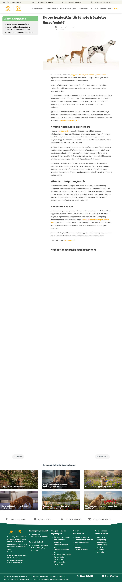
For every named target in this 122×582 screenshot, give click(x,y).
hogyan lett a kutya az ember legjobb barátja (88, 75)
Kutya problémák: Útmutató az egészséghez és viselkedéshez (17, 28)
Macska (93, 8)
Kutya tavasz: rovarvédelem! (17, 24)
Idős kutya (83, 8)
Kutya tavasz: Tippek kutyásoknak (19, 32)
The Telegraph (69, 240)
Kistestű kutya (51, 8)
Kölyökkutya (37, 8)
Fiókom (103, 8)
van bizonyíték (63, 131)
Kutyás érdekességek (69, 27)
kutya (61, 27)
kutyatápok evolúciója (68, 120)
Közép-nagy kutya (67, 8)
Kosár (110, 8)
